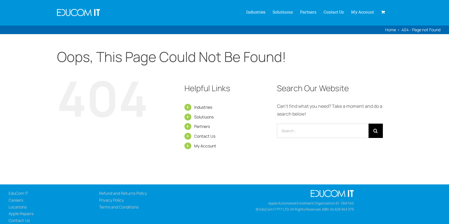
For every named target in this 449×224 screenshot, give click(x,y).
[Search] (376, 131)
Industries (203, 107)
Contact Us (204, 136)
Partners (202, 126)
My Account (205, 146)
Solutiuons (204, 117)
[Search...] (323, 131)
